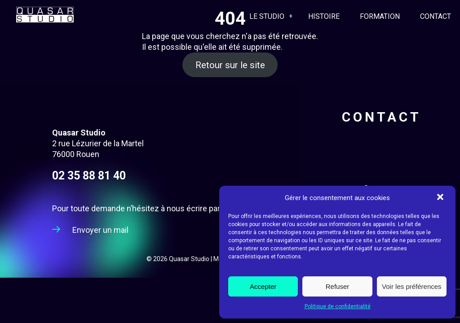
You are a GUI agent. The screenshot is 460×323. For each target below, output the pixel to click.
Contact (435, 16)
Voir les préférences (412, 286)
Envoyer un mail (100, 230)
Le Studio (266, 16)
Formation (380, 16)
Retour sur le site (230, 64)
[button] (441, 197)
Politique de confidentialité (338, 306)
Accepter (263, 286)
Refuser (337, 286)
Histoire (324, 16)
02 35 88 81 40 (89, 175)
